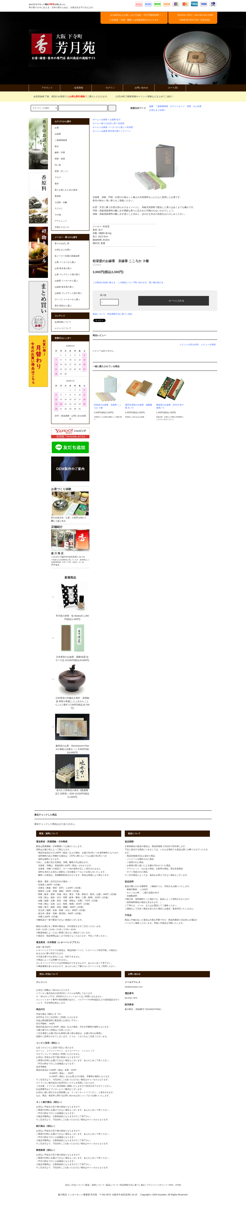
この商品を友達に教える (104, 282)
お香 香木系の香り (63, 268)
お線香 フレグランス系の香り (68, 293)
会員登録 (76, 88)
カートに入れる (173, 300)
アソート (127, 131)
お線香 (104, 119)
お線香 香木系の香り (110, 131)
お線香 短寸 (115, 119)
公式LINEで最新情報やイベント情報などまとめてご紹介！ (143, 96)
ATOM (178, 1185)
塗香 (189, 106)
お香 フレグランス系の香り (67, 274)
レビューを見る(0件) (189, 344)
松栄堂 (121, 123)
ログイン (107, 88)
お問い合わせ (138, 88)
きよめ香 (197, 106)
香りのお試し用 (108, 123)
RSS (171, 1185)
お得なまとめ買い (157, 110)
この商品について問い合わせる (132, 282)
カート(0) (170, 88)
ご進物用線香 (162, 106)
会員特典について (63, 322)
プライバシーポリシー (157, 1185)
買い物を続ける (156, 282)
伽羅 (151, 106)
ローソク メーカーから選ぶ (67, 299)
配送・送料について (94, 1185)
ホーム (96, 119)
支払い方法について (74, 1185)
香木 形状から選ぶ (63, 306)
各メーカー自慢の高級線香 (67, 256)
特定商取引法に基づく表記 (119, 314)
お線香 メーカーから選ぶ (113, 127)
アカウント (44, 88)
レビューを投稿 (208, 344)
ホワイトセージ (177, 106)
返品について (99, 314)
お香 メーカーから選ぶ (65, 262)
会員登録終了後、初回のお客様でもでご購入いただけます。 (69, 96)
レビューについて (63, 328)
